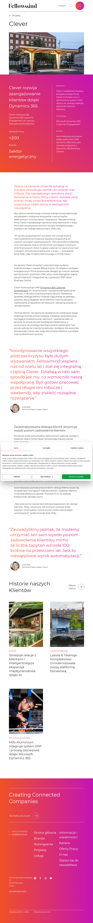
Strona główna (45, 832)
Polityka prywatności (42, 912)
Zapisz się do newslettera (69, 862)
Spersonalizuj (46, 477)
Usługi (39, 856)
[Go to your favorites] (62, 5)
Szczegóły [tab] (46, 448)
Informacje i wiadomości (68, 835)
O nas (63, 854)
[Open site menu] (80, 6)
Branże (39, 838)
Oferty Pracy (68, 849)
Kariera (64, 843)
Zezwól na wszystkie (76, 477)
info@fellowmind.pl (19, 834)
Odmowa (17, 477)
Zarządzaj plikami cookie (19, 912)
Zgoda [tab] (16, 448)
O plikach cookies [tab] (77, 448)
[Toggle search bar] (70, 5)
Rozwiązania (43, 844)
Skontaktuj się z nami (17, 891)
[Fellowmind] (23, 6)
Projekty (40, 850)
